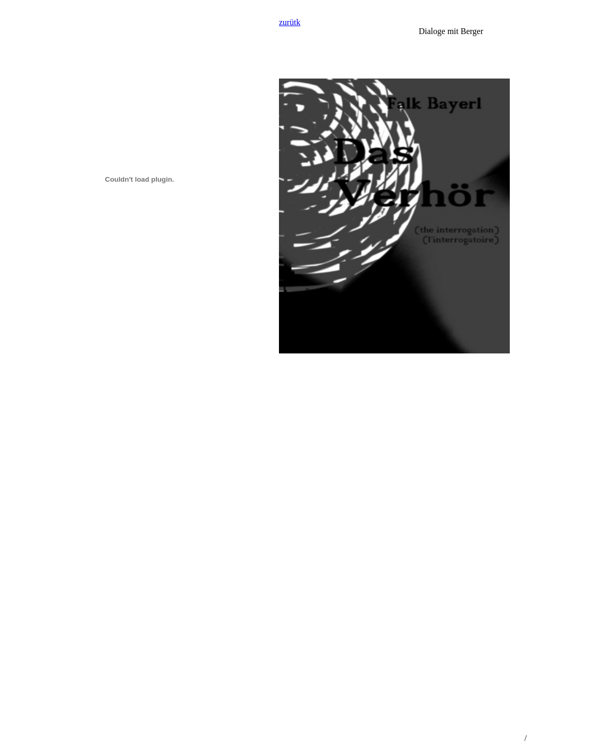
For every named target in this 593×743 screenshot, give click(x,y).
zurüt (287, 22)
